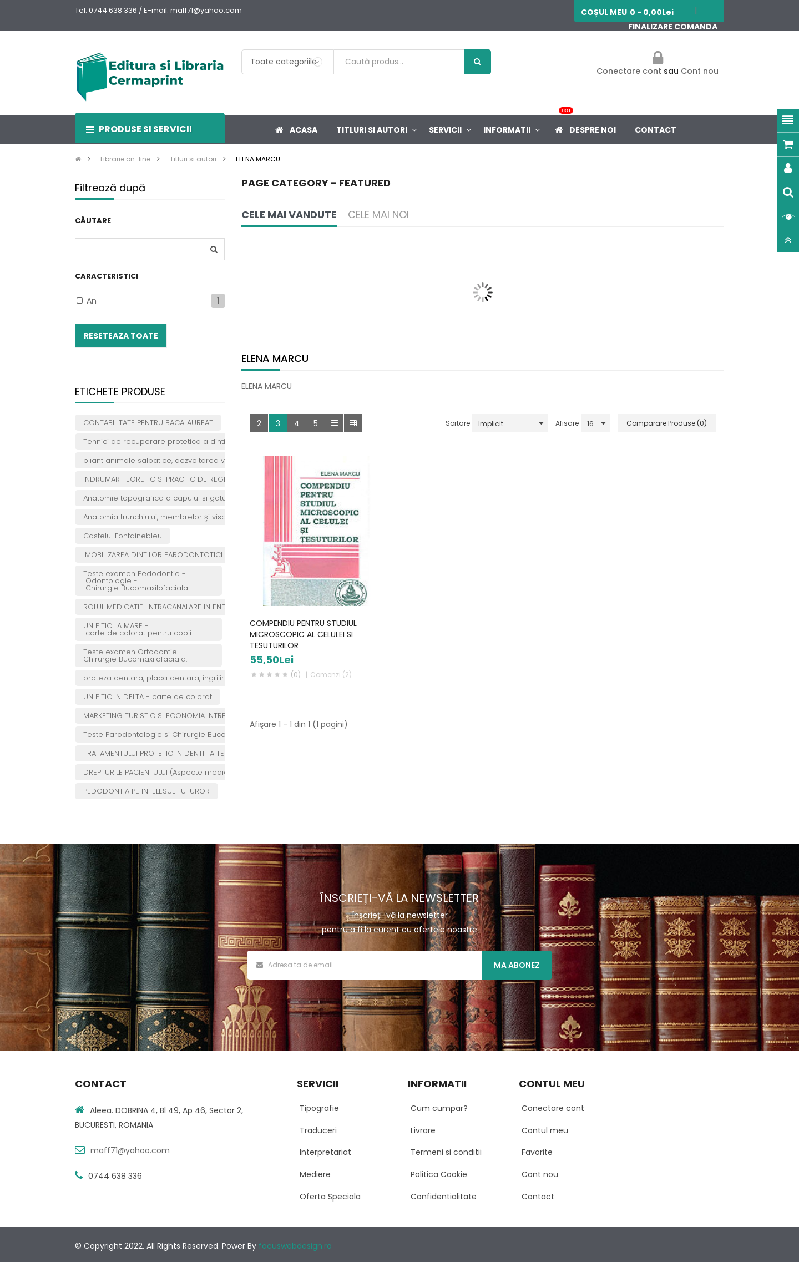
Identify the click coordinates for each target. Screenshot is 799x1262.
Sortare (458, 423)
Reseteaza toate (121, 335)
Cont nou (700, 71)
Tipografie (319, 1108)
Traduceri (318, 1130)
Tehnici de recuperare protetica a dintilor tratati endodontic (192, 441)
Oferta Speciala (330, 1196)
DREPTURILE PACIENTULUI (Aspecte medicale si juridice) (181, 772)
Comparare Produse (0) (666, 423)
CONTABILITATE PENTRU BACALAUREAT (148, 422)
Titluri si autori (193, 159)
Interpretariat (325, 1152)
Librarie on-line (125, 159)
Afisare (567, 423)
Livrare (423, 1130)
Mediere (315, 1174)
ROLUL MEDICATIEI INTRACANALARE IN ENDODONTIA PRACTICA (189, 607)
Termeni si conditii (446, 1152)
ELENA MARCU (258, 159)
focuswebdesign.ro (295, 1245)
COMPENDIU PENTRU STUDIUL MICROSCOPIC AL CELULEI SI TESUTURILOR (303, 634)
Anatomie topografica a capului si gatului (158, 498)
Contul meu (545, 1130)
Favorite (537, 1152)
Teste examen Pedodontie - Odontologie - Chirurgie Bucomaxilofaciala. (136, 580)
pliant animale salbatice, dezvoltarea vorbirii (164, 460)
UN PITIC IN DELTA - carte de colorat (147, 696)
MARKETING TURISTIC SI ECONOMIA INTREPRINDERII (170, 715)
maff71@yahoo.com (130, 1150)
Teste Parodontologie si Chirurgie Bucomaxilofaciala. (179, 734)
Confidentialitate (444, 1196)
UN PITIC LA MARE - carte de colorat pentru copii (137, 629)
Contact (538, 1196)
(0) (296, 674)
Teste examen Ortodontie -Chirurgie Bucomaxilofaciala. (135, 655)
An (92, 300)
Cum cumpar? (439, 1108)
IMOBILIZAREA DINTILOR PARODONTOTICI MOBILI (165, 554)
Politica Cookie (439, 1174)
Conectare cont (630, 71)
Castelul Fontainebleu (122, 536)
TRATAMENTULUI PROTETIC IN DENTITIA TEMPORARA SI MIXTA (186, 753)
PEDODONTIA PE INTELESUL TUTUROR (146, 791)
